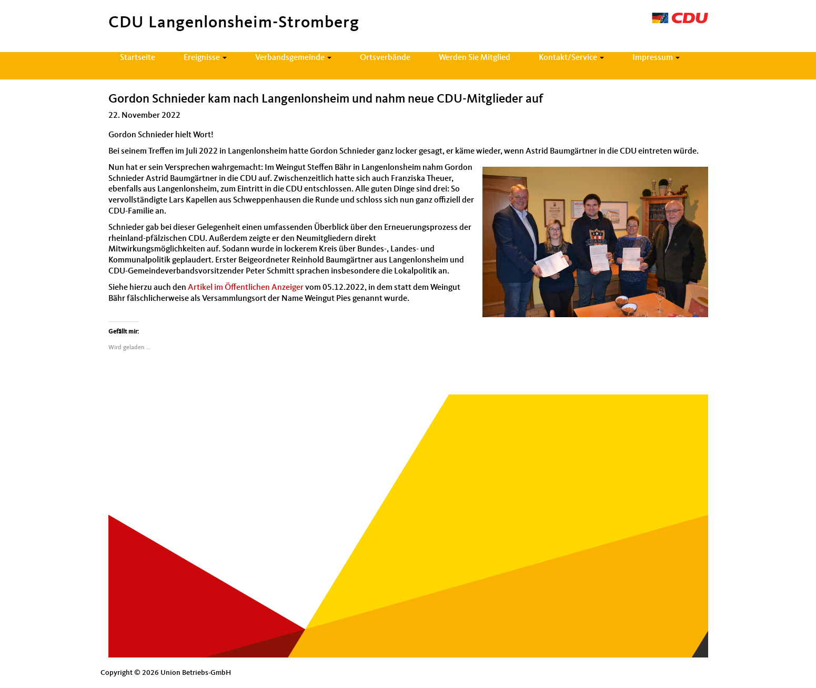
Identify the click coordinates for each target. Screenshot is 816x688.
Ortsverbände (385, 58)
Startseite (137, 58)
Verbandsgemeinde (293, 58)
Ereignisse (205, 58)
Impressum (656, 58)
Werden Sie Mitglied (474, 58)
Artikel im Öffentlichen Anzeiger (246, 288)
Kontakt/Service (571, 58)
